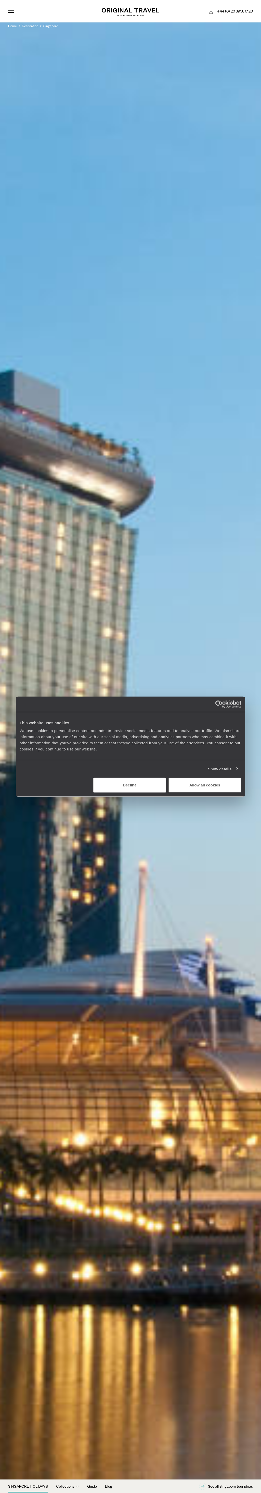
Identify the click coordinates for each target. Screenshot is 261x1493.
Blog (108, 1486)
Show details (220, 769)
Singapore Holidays (28, 1486)
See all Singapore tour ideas (226, 1486)
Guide (92, 1486)
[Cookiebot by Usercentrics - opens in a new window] (219, 704)
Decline (129, 785)
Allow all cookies (204, 785)
